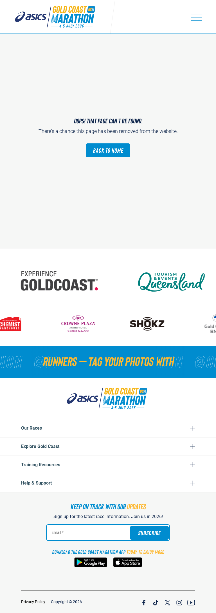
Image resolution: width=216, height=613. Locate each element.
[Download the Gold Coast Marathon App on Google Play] (90, 562)
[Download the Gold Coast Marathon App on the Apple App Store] (127, 562)
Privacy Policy (33, 601)
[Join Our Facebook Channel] (144, 602)
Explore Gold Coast (40, 446)
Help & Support (36, 483)
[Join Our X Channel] (167, 602)
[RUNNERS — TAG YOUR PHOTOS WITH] (108, 361)
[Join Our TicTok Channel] (155, 602)
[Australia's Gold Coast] (90, 281)
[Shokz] (166, 323)
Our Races (31, 428)
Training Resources (40, 464)
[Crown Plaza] (97, 323)
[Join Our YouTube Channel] (191, 602)
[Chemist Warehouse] (28, 323)
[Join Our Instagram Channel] (179, 602)
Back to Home (108, 150)
